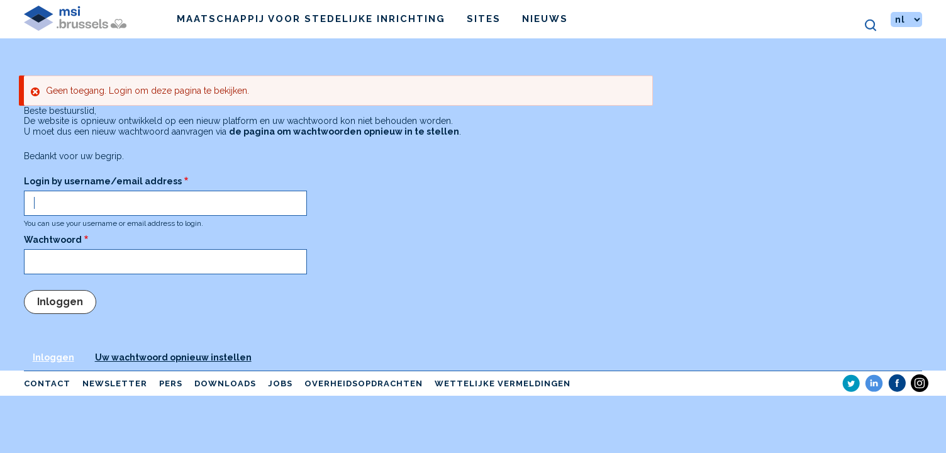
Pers (170, 383)
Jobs (280, 383)
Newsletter (114, 383)
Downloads (225, 383)
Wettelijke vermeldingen (502, 383)
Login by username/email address (103, 181)
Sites (484, 19)
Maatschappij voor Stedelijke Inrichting (311, 19)
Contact (47, 383)
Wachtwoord (53, 240)
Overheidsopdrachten (363, 383)
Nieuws (545, 19)
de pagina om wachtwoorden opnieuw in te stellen (344, 131)
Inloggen (53, 357)
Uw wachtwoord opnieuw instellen (173, 357)
